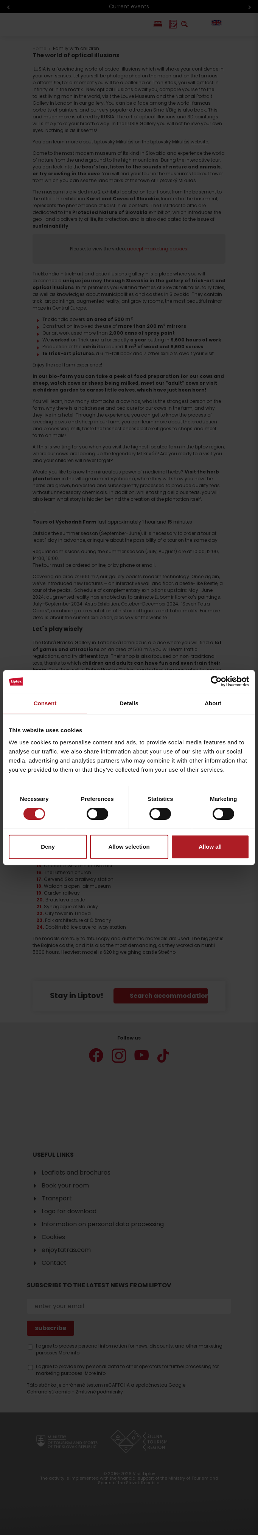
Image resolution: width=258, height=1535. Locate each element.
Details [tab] (129, 703)
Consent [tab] (45, 703)
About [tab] (213, 703)
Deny (48, 846)
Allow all (210, 846)
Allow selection (128, 846)
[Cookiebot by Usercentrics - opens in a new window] (216, 681)
